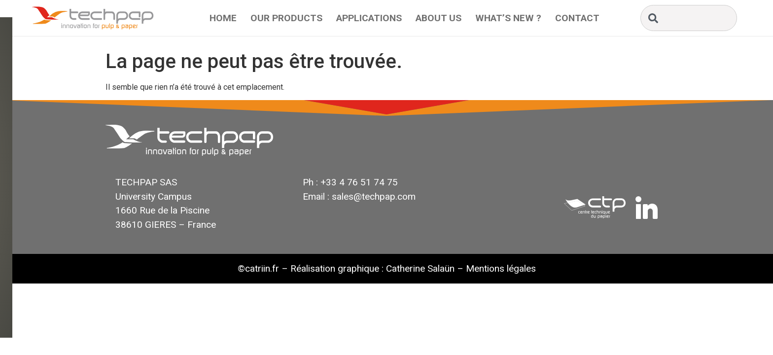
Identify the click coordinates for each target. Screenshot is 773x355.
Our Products (286, 18)
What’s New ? (508, 18)
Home (223, 18)
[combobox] (688, 18)
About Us (438, 18)
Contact (577, 18)
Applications (369, 18)
